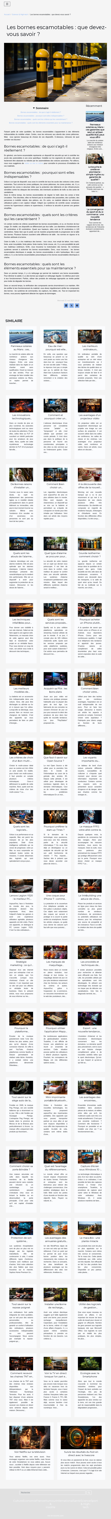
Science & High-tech (20, 14)
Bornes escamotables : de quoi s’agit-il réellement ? (41, 112)
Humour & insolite (50, 1504)
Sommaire (42, 108)
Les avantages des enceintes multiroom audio (89, 1100)
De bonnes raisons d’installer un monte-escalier (21, 487)
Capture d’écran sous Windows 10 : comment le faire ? (90, 1169)
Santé (77, 1500)
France (40, 1500)
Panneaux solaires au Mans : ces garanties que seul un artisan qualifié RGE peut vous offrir (95, 131)
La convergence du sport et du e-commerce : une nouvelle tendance (95, 214)
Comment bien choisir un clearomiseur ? (55, 487)
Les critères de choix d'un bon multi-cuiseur (21, 761)
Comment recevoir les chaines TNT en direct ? (21, 1376)
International (64, 1500)
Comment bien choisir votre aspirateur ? (90, 691)
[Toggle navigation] (7, 4)
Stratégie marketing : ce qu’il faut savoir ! (21, 965)
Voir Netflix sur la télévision (29, 1452)
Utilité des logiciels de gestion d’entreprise (90, 1307)
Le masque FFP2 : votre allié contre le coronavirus (90, 830)
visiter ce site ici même (34, 163)
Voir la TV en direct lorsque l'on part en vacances (55, 1376)
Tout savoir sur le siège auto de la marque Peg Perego (21, 1100)
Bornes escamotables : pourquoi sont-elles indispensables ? (40, 116)
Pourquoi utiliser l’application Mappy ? (55, 1031)
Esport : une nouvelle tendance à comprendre (90, 1031)
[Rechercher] (52, 1492)
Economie (29, 1500)
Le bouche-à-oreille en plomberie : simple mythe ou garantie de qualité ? (95, 173)
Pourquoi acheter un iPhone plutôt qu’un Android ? (90, 622)
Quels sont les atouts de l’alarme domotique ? (21, 556)
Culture (18, 1500)
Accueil (7, 14)
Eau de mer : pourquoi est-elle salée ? (55, 349)
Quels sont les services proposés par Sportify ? (55, 622)
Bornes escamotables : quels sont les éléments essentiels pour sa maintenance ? (40, 123)
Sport (94, 1500)
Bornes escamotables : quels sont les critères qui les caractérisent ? (40, 119)
